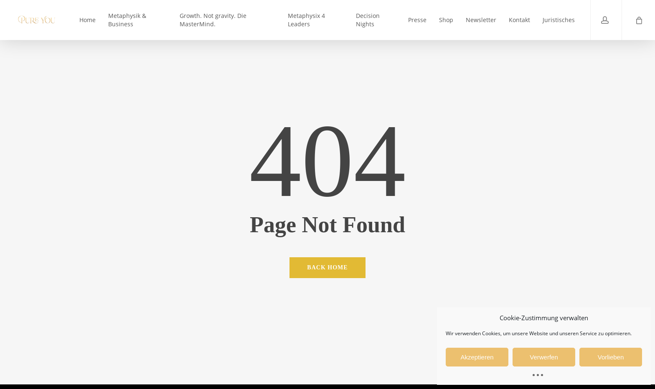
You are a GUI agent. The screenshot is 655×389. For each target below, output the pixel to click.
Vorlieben (611, 357)
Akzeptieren (476, 357)
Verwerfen (544, 357)
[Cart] (638, 20)
